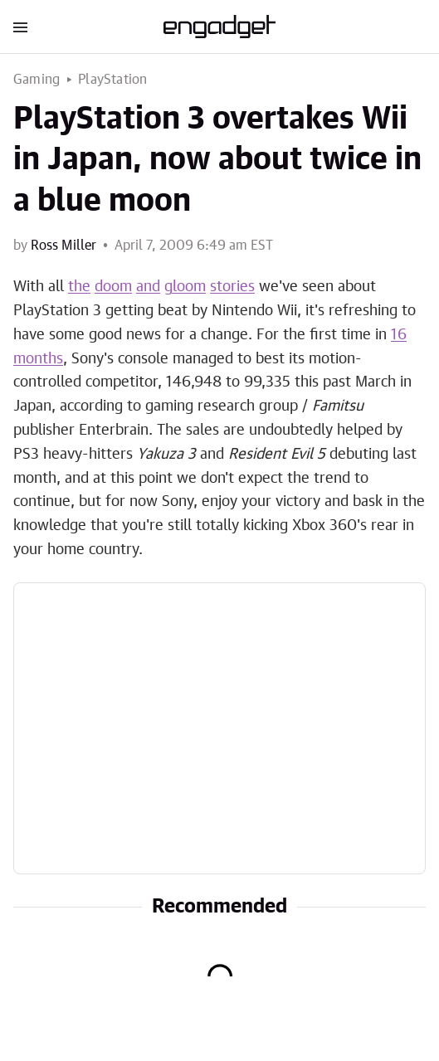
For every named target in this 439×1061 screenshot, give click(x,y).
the (79, 287)
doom (113, 287)
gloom (185, 287)
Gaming (36, 79)
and (148, 287)
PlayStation (112, 79)
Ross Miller (63, 245)
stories (232, 287)
